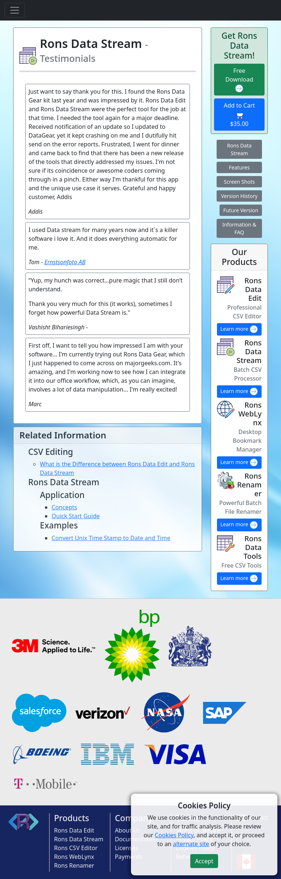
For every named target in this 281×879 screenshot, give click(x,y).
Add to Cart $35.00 (239, 114)
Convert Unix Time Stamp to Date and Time (111, 538)
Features (239, 167)
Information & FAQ (239, 228)
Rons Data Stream (239, 149)
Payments (128, 857)
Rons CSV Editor (76, 848)
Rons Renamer (74, 865)
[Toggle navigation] (14, 10)
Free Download (239, 80)
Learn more (239, 329)
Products (71, 818)
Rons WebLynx (74, 857)
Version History (239, 195)
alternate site (191, 844)
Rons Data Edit (74, 830)
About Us (127, 830)
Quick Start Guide (76, 516)
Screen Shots (239, 181)
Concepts (64, 507)
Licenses (126, 848)
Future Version (240, 210)
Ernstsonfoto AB (64, 262)
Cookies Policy (174, 835)
